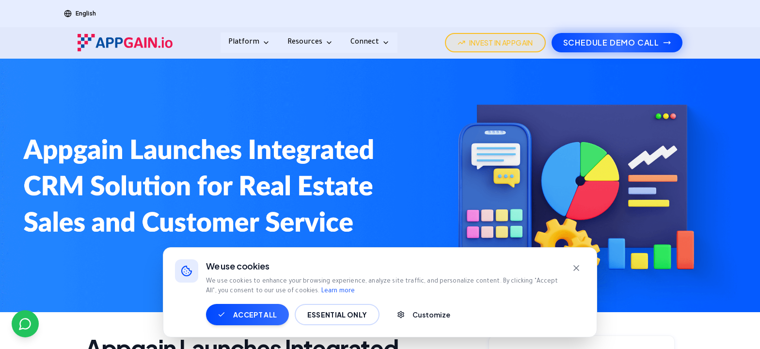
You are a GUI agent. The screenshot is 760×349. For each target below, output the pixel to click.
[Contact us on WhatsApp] (25, 323)
